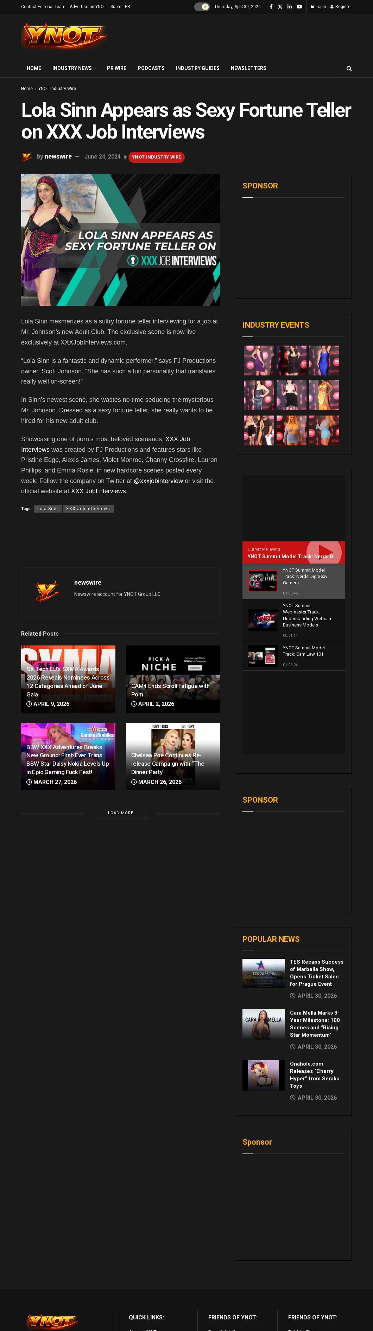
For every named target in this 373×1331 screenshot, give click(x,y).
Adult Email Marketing (232, 1273)
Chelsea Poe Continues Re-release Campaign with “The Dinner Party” (167, 764)
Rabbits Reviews (306, 1250)
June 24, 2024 (102, 156)
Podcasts (151, 68)
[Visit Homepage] (65, 36)
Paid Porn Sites (305, 1281)
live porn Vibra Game (311, 1313)
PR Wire (116, 68)
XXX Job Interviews (88, 508)
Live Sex (297, 1289)
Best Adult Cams (227, 1250)
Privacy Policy (144, 1265)
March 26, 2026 (156, 782)
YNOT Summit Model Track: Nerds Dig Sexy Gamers (308, 556)
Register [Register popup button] (341, 6)
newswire (58, 156)
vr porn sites (221, 1289)
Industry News (72, 68)
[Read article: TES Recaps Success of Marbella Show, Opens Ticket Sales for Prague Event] (263, 891)
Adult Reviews (224, 1265)
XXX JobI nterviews (98, 491)
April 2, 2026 (152, 704)
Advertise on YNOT (88, 6)
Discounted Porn (226, 1281)
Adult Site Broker (307, 1265)
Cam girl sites (303, 1297)
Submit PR (120, 6)
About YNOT (143, 1250)
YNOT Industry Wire (57, 88)
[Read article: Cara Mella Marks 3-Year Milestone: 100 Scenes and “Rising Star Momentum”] (263, 942)
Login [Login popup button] (318, 6)
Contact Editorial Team (43, 6)
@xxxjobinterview (158, 480)
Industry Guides (198, 68)
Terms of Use (144, 1258)
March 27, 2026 (51, 782)
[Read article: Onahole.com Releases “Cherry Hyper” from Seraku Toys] (263, 993)
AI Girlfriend (301, 1305)
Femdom (298, 1273)
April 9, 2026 (47, 704)
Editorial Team (145, 1273)
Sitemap (138, 1289)
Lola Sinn (47, 508)
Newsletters (248, 68)
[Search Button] (349, 68)
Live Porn (218, 1258)
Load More (120, 813)
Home (34, 68)
